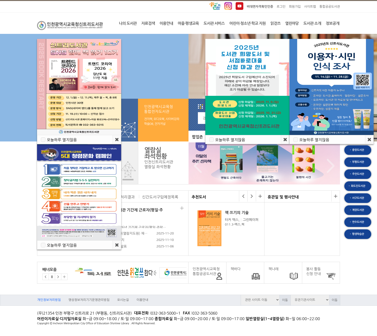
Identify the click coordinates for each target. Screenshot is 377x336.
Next (329, 166)
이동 (285, 300)
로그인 (281, 6)
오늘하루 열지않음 (62, 245)
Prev (196, 166)
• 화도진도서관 (356, 186)
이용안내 (142, 299)
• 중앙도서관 (356, 150)
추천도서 (199, 197)
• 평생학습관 (356, 234)
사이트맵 (310, 6)
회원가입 (295, 6)
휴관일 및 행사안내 (283, 197)
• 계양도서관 (356, 210)
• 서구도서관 (356, 198)
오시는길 (123, 299)
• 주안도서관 (356, 174)
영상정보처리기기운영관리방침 (88, 299)
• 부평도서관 (356, 162)
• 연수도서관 (356, 222)
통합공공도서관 (329, 6)
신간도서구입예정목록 (160, 197)
